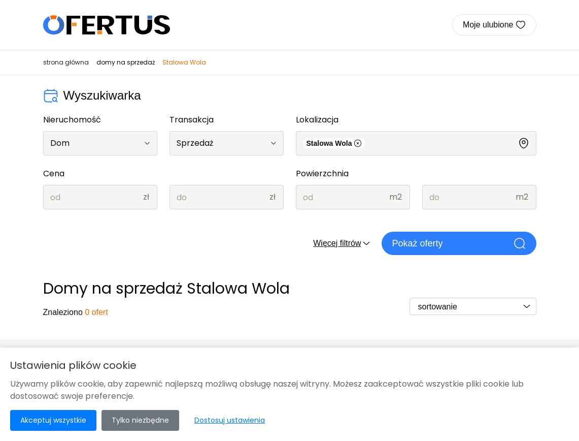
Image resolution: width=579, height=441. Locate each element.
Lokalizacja (317, 119)
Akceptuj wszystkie (53, 420)
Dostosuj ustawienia (229, 420)
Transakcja (191, 119)
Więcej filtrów (342, 243)
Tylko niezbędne (140, 420)
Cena (53, 173)
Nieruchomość (72, 119)
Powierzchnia (322, 173)
